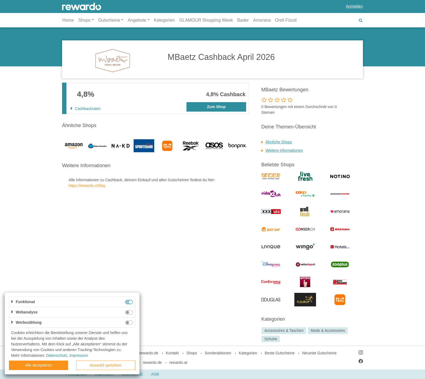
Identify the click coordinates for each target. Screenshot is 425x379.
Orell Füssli (286, 20)
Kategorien (164, 20)
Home (68, 20)
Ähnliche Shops (279, 142)
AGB (155, 374)
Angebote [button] (137, 20)
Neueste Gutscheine (319, 353)
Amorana (262, 20)
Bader (243, 20)
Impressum (78, 355)
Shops (191, 353)
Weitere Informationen (284, 150)
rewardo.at (178, 362)
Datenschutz (56, 355)
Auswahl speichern (106, 365)
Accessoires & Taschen (283, 330)
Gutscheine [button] (109, 20)
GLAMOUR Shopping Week (206, 20)
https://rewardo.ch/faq (87, 185)
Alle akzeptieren (38, 365)
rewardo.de (152, 362)
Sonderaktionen (218, 353)
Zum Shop (216, 107)
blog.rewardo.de (144, 353)
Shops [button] (84, 20)
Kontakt (172, 353)
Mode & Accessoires (328, 330)
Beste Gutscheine (280, 353)
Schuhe (270, 339)
